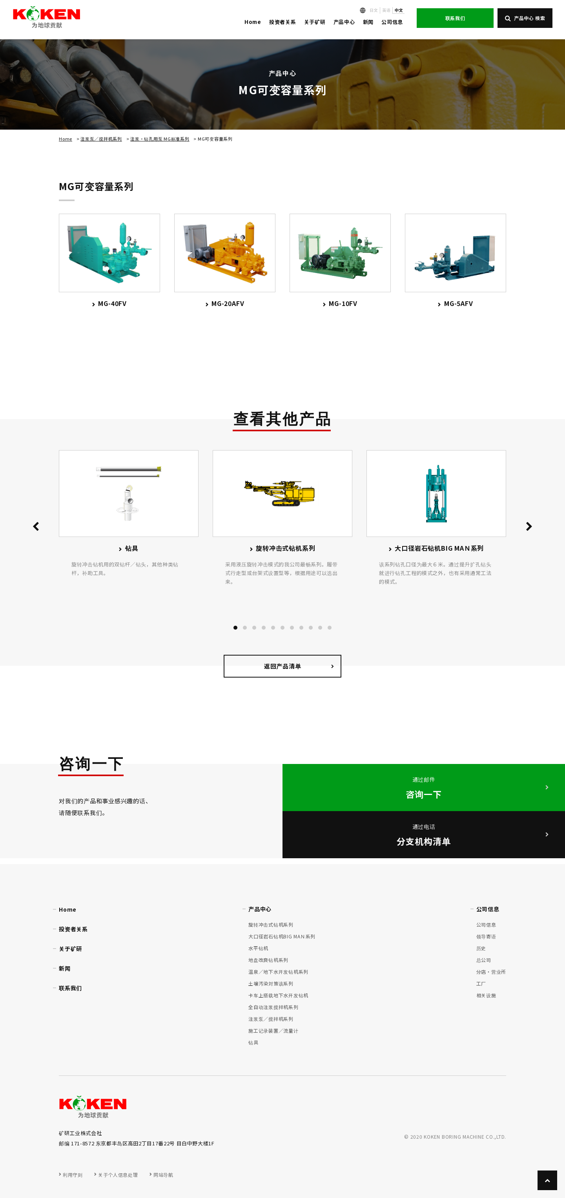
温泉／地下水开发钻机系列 (278, 971)
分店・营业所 (491, 971)
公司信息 (392, 22)
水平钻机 (258, 948)
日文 (374, 10)
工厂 (481, 983)
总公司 (483, 959)
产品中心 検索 (525, 18)
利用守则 (72, 1174)
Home (252, 22)
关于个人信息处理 (118, 1174)
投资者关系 (282, 22)
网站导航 (163, 1174)
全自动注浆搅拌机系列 (273, 1007)
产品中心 (344, 22)
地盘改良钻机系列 (268, 959)
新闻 (368, 22)
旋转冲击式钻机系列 (270, 924)
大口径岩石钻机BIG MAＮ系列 (281, 936)
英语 (386, 10)
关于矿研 (315, 22)
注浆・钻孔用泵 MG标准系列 (160, 139)
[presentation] (35, 528)
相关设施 (486, 995)
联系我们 (455, 18)
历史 (481, 948)
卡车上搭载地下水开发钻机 (278, 995)
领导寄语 (486, 936)
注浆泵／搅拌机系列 (101, 139)
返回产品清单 (282, 666)
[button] (235, 628)
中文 (399, 10)
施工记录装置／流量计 (273, 1030)
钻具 (253, 1042)
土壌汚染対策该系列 (270, 983)
